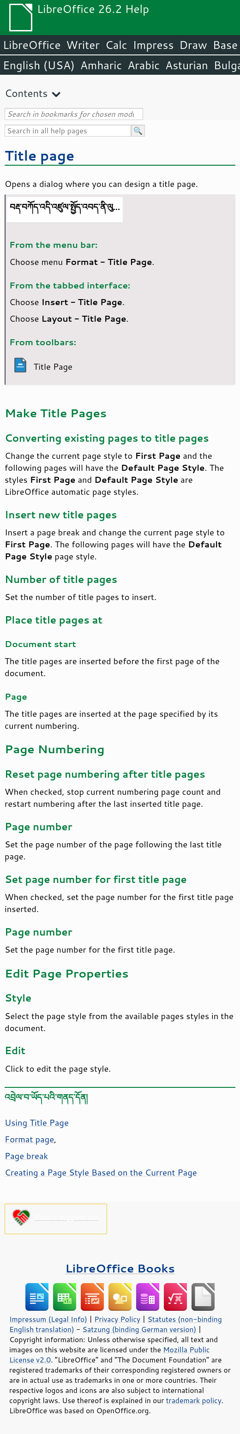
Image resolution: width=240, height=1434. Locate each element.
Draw (193, 45)
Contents (26, 93)
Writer (82, 45)
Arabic (143, 65)
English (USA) (39, 65)
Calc (116, 45)
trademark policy (194, 1400)
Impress (153, 45)
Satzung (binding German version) (140, 1329)
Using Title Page (37, 1122)
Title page (39, 155)
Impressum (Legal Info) (48, 1319)
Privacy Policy (117, 1319)
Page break (26, 1156)
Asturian (186, 65)
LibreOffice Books (120, 1268)
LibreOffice (31, 45)
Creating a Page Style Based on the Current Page (101, 1172)
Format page (29, 1139)
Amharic (101, 65)
